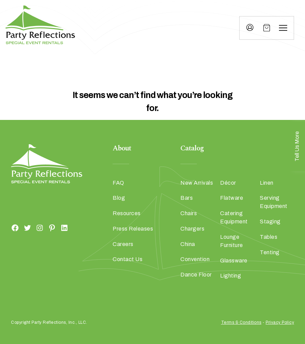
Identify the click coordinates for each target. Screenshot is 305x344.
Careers (123, 244)
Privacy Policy (280, 322)
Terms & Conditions (241, 322)
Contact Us (127, 259)
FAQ (118, 183)
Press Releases (133, 229)
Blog (119, 198)
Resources (127, 213)
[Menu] (283, 27)
